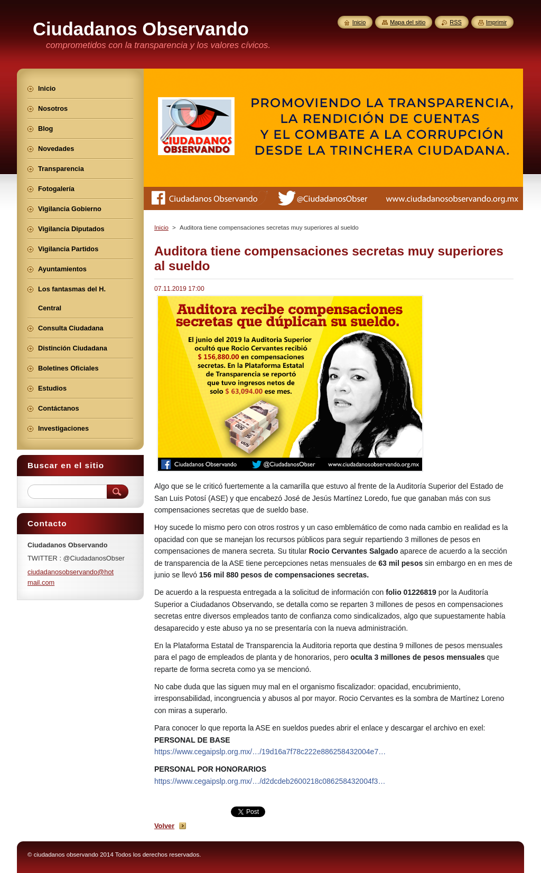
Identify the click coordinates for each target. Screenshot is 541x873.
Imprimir (496, 22)
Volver (164, 826)
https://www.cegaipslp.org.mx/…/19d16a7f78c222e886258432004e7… (270, 751)
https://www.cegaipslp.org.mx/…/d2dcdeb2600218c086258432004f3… (269, 781)
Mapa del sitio (407, 22)
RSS (455, 22)
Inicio (161, 227)
